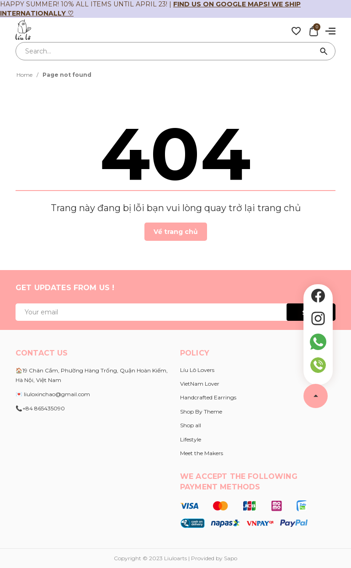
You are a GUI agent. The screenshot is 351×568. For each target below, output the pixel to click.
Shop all (190, 425)
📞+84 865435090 (40, 408)
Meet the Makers (201, 453)
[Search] (324, 51)
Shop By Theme (201, 411)
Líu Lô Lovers (197, 369)
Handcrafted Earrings (208, 397)
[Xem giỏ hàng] (313, 30)
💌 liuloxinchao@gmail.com (53, 394)
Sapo (230, 558)
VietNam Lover (199, 383)
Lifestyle (190, 439)
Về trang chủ (176, 232)
